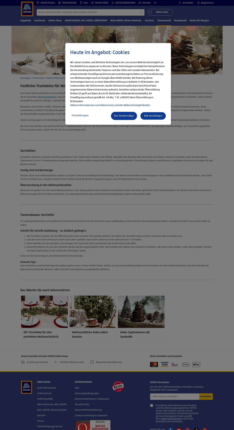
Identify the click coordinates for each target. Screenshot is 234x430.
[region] (118, 84)
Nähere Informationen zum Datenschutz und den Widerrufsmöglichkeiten (110, 105)
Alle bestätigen (153, 116)
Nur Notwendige (124, 116)
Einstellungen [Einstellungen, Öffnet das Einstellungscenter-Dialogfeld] (80, 115)
